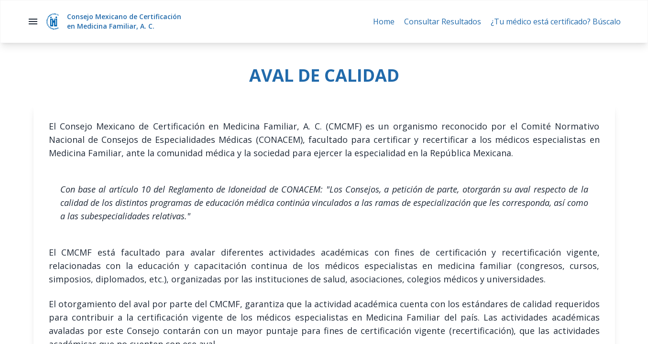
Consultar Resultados (442, 21)
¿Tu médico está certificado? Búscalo (556, 21)
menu (33, 21)
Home (384, 21)
